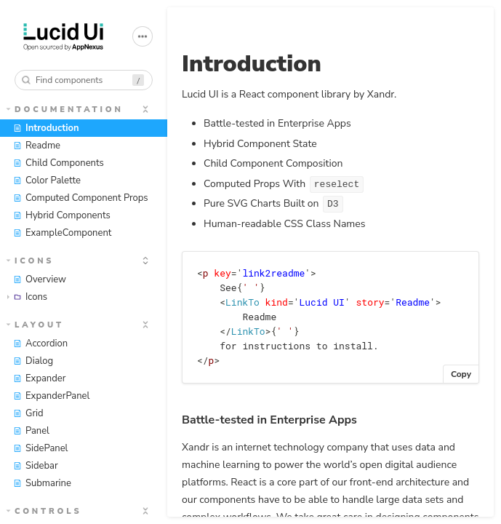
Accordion (40, 343)
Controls (44, 511)
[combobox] (84, 80)
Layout (35, 324)
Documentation (65, 109)
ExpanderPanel (51, 395)
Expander (39, 378)
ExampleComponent (62, 232)
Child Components (58, 163)
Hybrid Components (62, 215)
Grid (28, 413)
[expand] (145, 109)
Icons (31, 260)
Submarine (42, 483)
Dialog (33, 361)
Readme (36, 145)
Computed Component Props (80, 198)
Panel (31, 430)
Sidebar (35, 465)
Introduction (46, 128)
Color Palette (47, 180)
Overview (39, 279)
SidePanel (40, 448)
